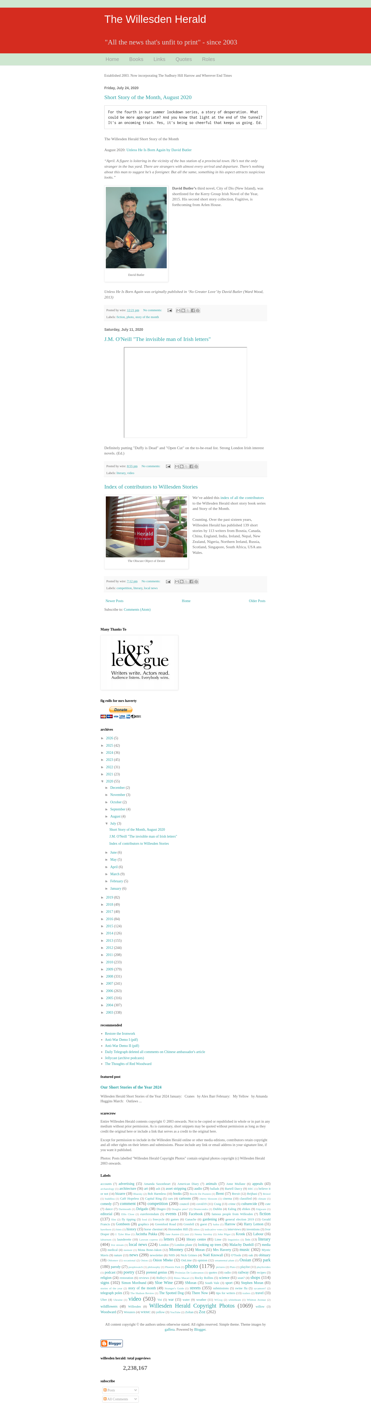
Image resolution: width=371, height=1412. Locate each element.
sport (228, 1283)
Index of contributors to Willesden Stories (151, 486)
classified (246, 1198)
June (113, 852)
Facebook (196, 1214)
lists (247, 1239)
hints (119, 1229)
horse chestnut (153, 1229)
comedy (106, 1204)
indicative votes (214, 1229)
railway (243, 1272)
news (133, 1254)
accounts (106, 1184)
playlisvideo (264, 1266)
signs (104, 1282)
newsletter (156, 1255)
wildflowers (108, 1306)
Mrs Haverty (222, 1250)
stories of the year (111, 1288)
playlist (245, 1267)
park (267, 1260)
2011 (110, 955)
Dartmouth (125, 1209)
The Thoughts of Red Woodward (128, 1064)
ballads (214, 1188)
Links (159, 59)
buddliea (110, 1198)
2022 (110, 767)
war (171, 1299)
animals (211, 1184)
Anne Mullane (235, 1184)
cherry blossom (208, 1198)
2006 (110, 991)
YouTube (175, 1312)
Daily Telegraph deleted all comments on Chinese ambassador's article (155, 1052)
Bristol (267, 1193)
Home (112, 59)
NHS (171, 1255)
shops (255, 1277)
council (184, 1204)
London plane (183, 1245)
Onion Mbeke (163, 1260)
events (170, 1213)
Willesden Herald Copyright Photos (192, 1306)
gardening (210, 1219)
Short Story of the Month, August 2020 (148, 97)
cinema (227, 1198)
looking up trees (209, 1245)
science (224, 1278)
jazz (186, 1234)
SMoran (190, 1283)
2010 (110, 962)
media (266, 1245)
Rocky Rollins (204, 1278)
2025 (110, 745)
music (245, 1249)
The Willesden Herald (155, 19)
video (130, 473)
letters (169, 1239)
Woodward (108, 1312)
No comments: (153, 310)
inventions (253, 1229)
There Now (200, 1293)
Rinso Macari (181, 1277)
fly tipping (129, 1219)
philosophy (154, 1266)
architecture (127, 1188)
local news (151, 588)
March (115, 874)
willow (260, 1306)
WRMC (146, 1312)
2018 (110, 904)
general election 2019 (240, 1219)
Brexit (236, 1194)
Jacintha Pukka (146, 1234)
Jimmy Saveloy (203, 1234)
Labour (258, 1234)
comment (128, 1203)
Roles (208, 59)
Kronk (240, 1234)
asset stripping (176, 1188)
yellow (160, 1312)
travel (260, 1293)
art (146, 1188)
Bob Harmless (157, 1194)
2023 (110, 760)
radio (227, 1272)
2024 (110, 753)
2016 (110, 919)
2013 (110, 941)
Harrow (230, 1224)
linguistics (233, 1239)
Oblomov (113, 1260)
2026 (110, 738)
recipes (261, 1272)
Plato (232, 1266)
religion (106, 1278)
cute (268, 1204)
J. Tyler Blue (122, 1234)
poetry (129, 1272)
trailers (246, 1293)
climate (262, 1198)
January (116, 888)
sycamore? (260, 1288)
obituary (265, 1255)
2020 (110, 781)
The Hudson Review (142, 1293)
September (118, 809)
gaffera (170, 1329)
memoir (128, 1249)
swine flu (241, 1288)
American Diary (188, 1184)
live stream (117, 1244)
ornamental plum (224, 1260)
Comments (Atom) (137, 609)
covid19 (201, 1204)
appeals (257, 1184)
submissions (221, 1288)
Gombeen (123, 1224)
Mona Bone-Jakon (150, 1250)
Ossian (245, 1260)
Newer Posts (114, 601)
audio (198, 1188)
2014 (110, 933)
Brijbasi (252, 1194)
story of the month (147, 317)
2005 (110, 998)
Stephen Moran (252, 1283)
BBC (251, 1188)
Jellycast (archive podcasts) (124, 1058)
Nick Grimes (189, 1255)
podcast (110, 1272)
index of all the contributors (242, 497)
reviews (144, 1278)
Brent (220, 1194)
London (164, 1245)
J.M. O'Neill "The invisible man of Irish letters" (157, 339)
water (186, 1299)
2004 (110, 1005)
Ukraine (118, 1299)
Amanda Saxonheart (157, 1184)
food (144, 1219)
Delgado (142, 1209)
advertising (126, 1184)
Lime (218, 1239)
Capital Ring (153, 1198)
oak (250, 1255)
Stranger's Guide (174, 1288)
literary (121, 473)
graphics (143, 1224)
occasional (130, 1260)
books (177, 1194)
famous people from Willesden (232, 1214)
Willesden (134, 1306)
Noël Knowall (213, 1255)
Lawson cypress (148, 1239)
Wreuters (129, 1312)
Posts (109, 1390)
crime (232, 1204)
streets (195, 1287)
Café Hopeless (129, 1198)
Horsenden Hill (178, 1229)
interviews (234, 1229)
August (115, 816)
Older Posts (257, 601)
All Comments (116, 1399)
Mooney (176, 1249)
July (113, 823)
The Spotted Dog (171, 1293)
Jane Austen (172, 1234)
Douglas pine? (180, 1209)
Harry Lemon (253, 1224)
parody (116, 1267)
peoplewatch (135, 1266)
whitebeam (234, 1299)
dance (109, 1209)
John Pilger (224, 1234)
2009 (110, 969)
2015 (110, 926)
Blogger (199, 1329)
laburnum (105, 1239)
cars (170, 1198)
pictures (220, 1266)
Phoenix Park (172, 1266)
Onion (144, 1260)
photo (130, 317)
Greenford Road (165, 1224)
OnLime (186, 1260)
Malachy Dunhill (241, 1245)
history (132, 1229)
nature (118, 1255)
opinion (202, 1260)
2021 (110, 774)
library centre (196, 1239)
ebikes (246, 1209)
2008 (110, 976)
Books (136, 59)
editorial (106, 1214)
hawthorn (105, 1229)
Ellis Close (127, 1214)
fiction (120, 317)
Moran (200, 1250)
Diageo (161, 1209)
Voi (159, 1299)
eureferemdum (149, 1214)
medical (113, 1250)
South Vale (212, 1283)
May (113, 859)
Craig (217, 1204)
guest (203, 1224)
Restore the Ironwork (120, 1034)
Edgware (261, 1209)
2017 (110, 912)
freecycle (158, 1219)
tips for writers (225, 1293)
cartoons (185, 1198)
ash (158, 1188)
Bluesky (138, 1193)
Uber (103, 1299)
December (118, 788)
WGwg (218, 1299)
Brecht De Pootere (200, 1193)
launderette (124, 1239)
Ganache (190, 1219)
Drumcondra (200, 1209)
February (117, 881)
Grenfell (188, 1224)
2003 (110, 1012)
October (116, 802)
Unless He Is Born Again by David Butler (159, 150)
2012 (110, 948)
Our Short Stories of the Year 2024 (131, 1087)
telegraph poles (111, 1293)
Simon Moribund (134, 1283)
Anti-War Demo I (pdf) (121, 1040)
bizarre (120, 1194)
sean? (241, 1278)
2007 (110, 983)
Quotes (184, 59)
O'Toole (236, 1255)
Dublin (217, 1209)
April (114, 867)
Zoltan (189, 1312)
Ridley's (161, 1278)
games (175, 1219)
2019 (110, 897)
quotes (213, 1272)
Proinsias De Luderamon (189, 1272)
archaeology (107, 1188)
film (113, 1219)
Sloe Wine (164, 1282)
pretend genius (156, 1272)
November (118, 795)
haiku (216, 1224)
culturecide (249, 1204)
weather (201, 1299)
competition (124, 588)
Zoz (202, 1311)
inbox (196, 1229)
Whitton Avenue (256, 1299)
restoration (126, 1278)
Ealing (232, 1209)
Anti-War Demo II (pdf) (122, 1046)
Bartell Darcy (233, 1188)
